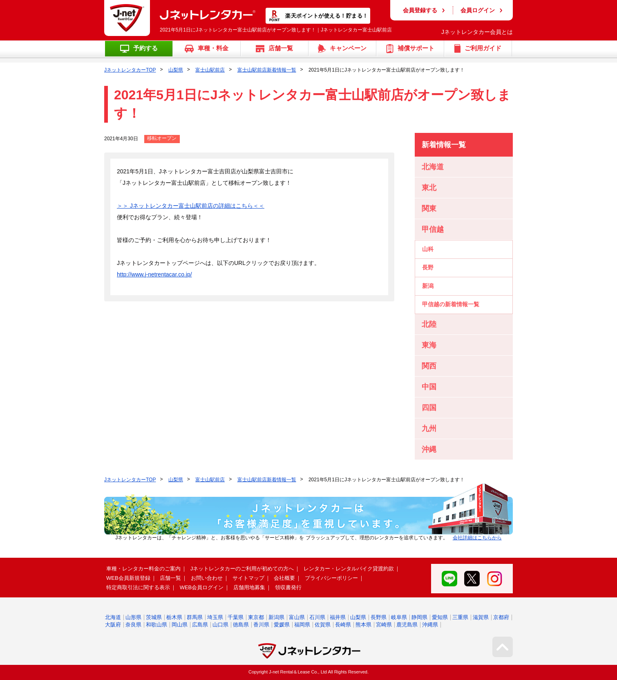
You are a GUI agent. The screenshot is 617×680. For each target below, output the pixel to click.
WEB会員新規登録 (128, 578)
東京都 (256, 617)
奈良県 (133, 625)
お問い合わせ (207, 578)
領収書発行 (288, 587)
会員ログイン (478, 10)
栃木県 (174, 617)
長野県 (379, 617)
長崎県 (343, 625)
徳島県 (241, 625)
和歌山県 (156, 625)
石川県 (317, 617)
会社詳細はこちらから (477, 538)
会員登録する (420, 10)
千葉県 (236, 617)
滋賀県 (481, 617)
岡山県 (180, 625)
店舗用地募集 (249, 587)
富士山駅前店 (210, 70)
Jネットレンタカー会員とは (477, 32)
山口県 (220, 625)
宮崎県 (384, 625)
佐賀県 (323, 625)
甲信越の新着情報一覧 (450, 304)
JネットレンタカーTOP (130, 70)
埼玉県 (215, 617)
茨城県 (154, 617)
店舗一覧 (170, 578)
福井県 (338, 617)
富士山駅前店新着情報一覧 (266, 70)
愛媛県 (282, 625)
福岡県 (302, 625)
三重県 (460, 617)
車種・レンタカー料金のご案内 (143, 569)
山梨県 (175, 70)
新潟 (428, 286)
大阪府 (113, 625)
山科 (428, 249)
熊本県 (363, 625)
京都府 (501, 617)
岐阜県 (399, 617)
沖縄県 (430, 625)
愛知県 (440, 617)
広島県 (200, 625)
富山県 (297, 617)
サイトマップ (248, 578)
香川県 (261, 625)
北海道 (113, 617)
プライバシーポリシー (331, 578)
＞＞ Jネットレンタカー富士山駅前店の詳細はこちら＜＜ (190, 205)
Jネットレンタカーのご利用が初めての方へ (242, 569)
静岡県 (419, 617)
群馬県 (195, 617)
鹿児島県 (407, 625)
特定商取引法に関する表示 (138, 587)
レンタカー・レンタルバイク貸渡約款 (349, 569)
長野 (428, 267)
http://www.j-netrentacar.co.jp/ (154, 274)
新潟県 (276, 617)
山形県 (133, 617)
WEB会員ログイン (202, 587)
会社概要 (284, 578)
